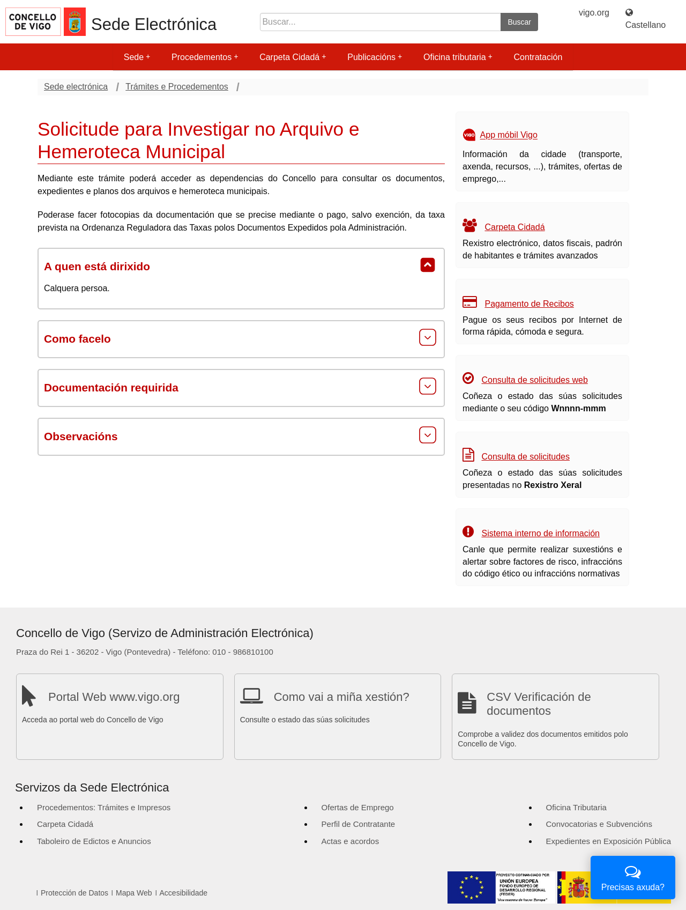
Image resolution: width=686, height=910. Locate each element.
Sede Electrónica (154, 24)
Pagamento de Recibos (528, 303)
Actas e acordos (350, 841)
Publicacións (374, 57)
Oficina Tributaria (576, 807)
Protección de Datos (74, 893)
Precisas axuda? (633, 876)
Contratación (538, 57)
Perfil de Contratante (359, 823)
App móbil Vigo (509, 135)
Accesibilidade (184, 893)
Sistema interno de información (540, 533)
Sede (137, 57)
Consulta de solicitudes (525, 456)
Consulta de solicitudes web (534, 379)
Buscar (519, 22)
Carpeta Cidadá (292, 57)
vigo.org (594, 12)
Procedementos (205, 57)
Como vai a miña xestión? (341, 697)
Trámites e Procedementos (176, 86)
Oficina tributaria (458, 57)
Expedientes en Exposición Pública (608, 841)
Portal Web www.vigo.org (114, 697)
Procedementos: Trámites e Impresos (103, 807)
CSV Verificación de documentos (539, 703)
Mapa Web (134, 893)
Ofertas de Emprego (358, 807)
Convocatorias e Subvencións (599, 823)
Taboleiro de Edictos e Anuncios (94, 841)
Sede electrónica (76, 86)
